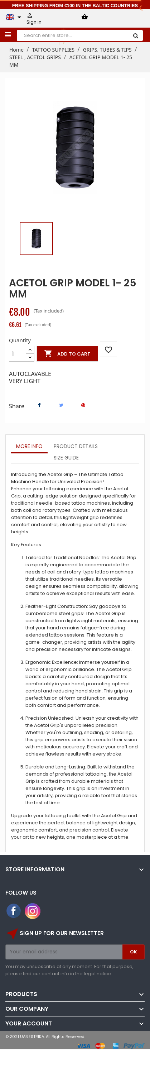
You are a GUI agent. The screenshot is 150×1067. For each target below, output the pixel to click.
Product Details (76, 446)
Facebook (14, 911)
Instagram (32, 911)
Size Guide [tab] (66, 457)
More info (29, 446)
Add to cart (67, 353)
